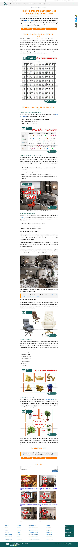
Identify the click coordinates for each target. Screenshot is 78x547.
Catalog (67, 529)
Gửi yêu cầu (51, 28)
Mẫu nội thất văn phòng (33, 534)
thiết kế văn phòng (28, 20)
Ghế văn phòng (50, 536)
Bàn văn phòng (49, 534)
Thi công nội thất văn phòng (34, 539)
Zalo (76, 21)
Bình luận (35, 16)
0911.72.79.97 (26, 28)
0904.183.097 (39, 28)
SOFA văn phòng (50, 539)
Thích (30, 16)
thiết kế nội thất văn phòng (51, 399)
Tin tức (69, 1)
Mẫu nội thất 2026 (69, 532)
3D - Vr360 (68, 535)
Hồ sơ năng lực (69, 526)
